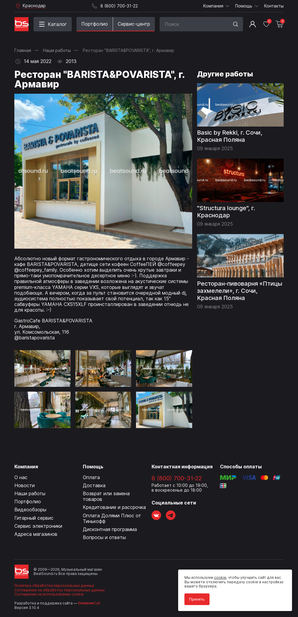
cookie (218, 575)
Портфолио (94, 24)
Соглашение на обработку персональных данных (59, 590)
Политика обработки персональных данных (54, 585)
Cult (89, 603)
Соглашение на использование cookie (49, 594)
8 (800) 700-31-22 (177, 478)
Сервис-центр (134, 24)
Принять (194, 597)
